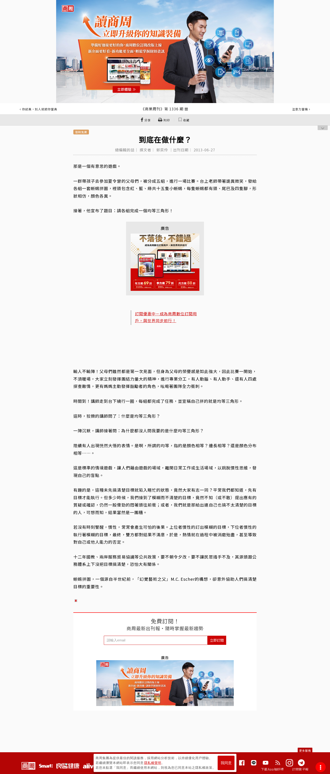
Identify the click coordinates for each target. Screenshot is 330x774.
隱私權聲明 (152, 763)
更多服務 (305, 750)
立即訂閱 (217, 640)
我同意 (226, 763)
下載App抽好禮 (272, 769)
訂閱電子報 (300, 769)
